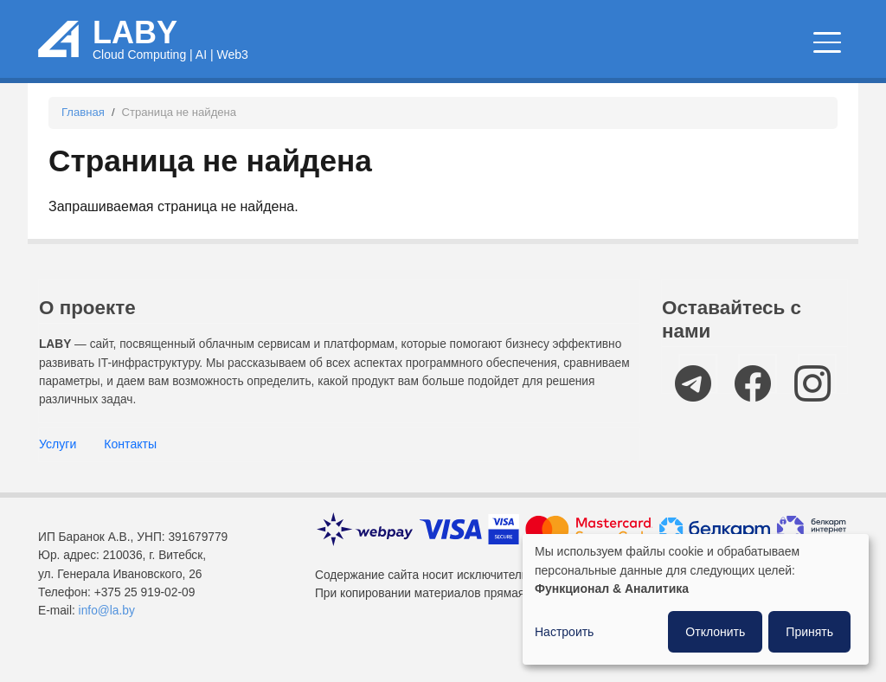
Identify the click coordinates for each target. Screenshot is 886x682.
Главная (83, 130)
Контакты (130, 462)
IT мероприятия (674, 53)
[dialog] (696, 599)
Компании (793, 53)
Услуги (57, 462)
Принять (809, 632)
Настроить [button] (564, 632)
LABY (135, 41)
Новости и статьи (529, 53)
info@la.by (107, 628)
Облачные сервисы (382, 52)
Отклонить (715, 632)
